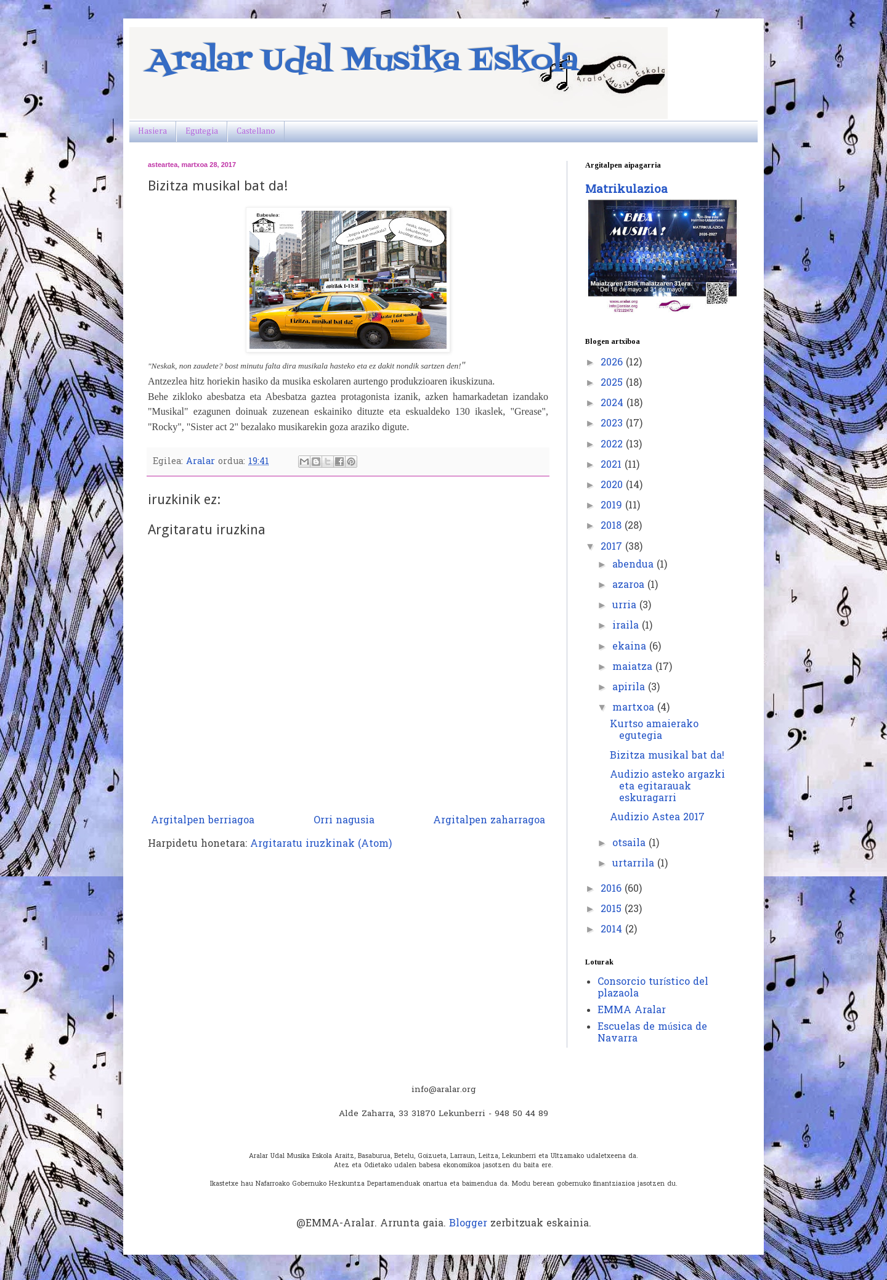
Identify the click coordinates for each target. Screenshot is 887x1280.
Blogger (468, 1224)
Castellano (256, 131)
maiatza (633, 667)
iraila (627, 626)
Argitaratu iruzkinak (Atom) (321, 844)
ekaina (630, 647)
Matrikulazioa (626, 190)
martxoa (634, 708)
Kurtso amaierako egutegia (654, 730)
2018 (613, 526)
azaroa (629, 585)
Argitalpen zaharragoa (489, 820)
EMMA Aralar (631, 1010)
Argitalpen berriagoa (202, 820)
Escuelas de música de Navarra (652, 1033)
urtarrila (634, 864)
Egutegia (201, 131)
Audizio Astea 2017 (657, 817)
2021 (613, 465)
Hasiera (152, 131)
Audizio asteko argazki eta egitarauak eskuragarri (667, 787)
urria (625, 605)
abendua (634, 565)
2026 (613, 363)
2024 (613, 403)
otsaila (630, 843)
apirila (630, 687)
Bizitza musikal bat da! (667, 756)
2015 (613, 909)
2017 (613, 547)
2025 (613, 383)
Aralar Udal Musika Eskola (363, 61)
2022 (613, 445)
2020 (613, 485)
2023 (613, 424)
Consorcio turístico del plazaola (652, 988)
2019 (613, 506)
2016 (613, 889)
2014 (613, 930)
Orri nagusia (344, 820)
